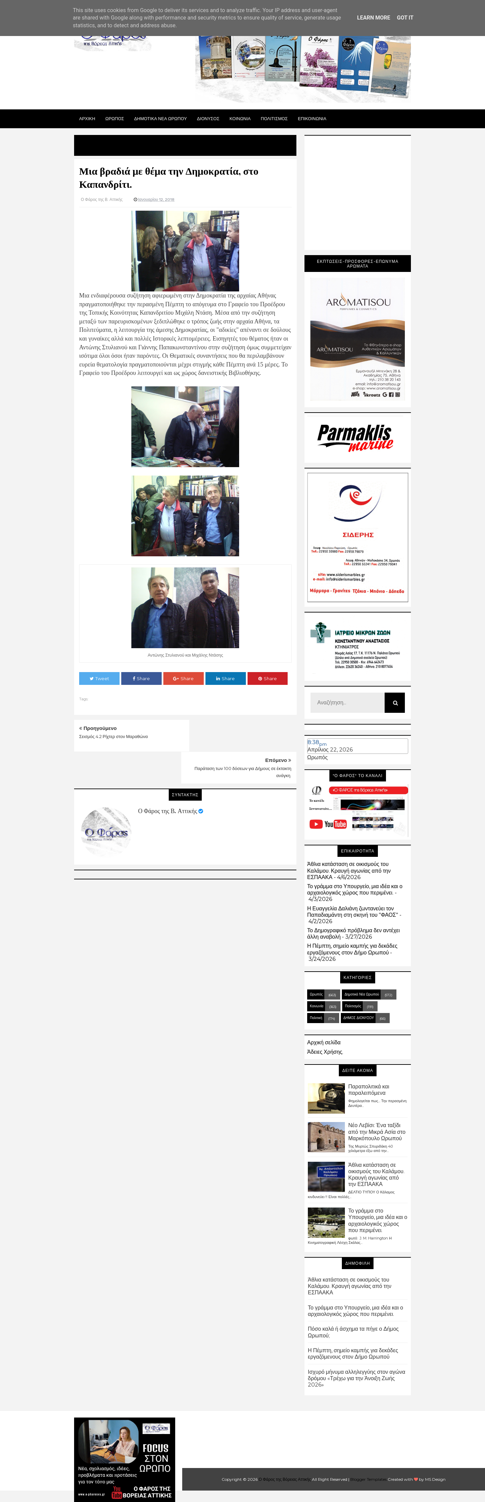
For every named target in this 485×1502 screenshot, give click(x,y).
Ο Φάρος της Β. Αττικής (167, 779)
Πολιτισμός (353, 1006)
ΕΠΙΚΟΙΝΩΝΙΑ (312, 118)
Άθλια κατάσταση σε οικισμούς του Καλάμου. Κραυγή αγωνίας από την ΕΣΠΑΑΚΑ (349, 870)
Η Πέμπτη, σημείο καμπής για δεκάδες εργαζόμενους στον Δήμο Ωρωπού (352, 949)
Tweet (99, 678)
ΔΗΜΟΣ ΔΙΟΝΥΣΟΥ (359, 1018)
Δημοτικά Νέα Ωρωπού (362, 994)
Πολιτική (316, 1018)
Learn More (373, 17)
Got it (405, 17)
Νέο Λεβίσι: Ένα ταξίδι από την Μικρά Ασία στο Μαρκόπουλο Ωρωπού (377, 1131)
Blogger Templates (368, 1479)
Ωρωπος (114, 118)
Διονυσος (208, 118)
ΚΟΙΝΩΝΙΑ (240, 118)
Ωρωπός (317, 757)
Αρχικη (87, 118)
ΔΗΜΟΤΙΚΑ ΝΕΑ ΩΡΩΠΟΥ (160, 118)
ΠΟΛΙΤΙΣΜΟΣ (274, 118)
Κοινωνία (316, 1006)
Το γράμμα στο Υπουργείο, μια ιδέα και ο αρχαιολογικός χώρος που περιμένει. (354, 889)
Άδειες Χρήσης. (325, 1052)
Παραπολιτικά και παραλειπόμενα (368, 1089)
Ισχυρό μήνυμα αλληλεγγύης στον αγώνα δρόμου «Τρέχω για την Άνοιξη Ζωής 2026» (356, 1378)
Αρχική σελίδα (324, 1042)
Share (141, 678)
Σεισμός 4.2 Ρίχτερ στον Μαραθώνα (113, 736)
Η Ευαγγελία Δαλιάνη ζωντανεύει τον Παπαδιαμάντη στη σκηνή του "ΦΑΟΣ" (352, 911)
